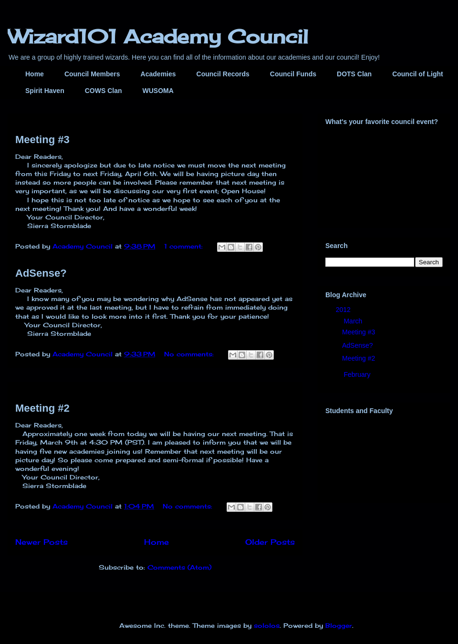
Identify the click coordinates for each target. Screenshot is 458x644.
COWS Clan (103, 90)
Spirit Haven (44, 90)
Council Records (223, 74)
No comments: (190, 354)
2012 (344, 309)
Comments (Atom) (179, 567)
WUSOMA (157, 90)
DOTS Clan (354, 74)
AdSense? (41, 273)
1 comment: (184, 246)
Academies (158, 74)
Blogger (338, 625)
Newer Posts (41, 542)
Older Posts (270, 542)
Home (34, 74)
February (358, 374)
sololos (267, 625)
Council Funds (293, 74)
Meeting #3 (42, 139)
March (354, 321)
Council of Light (417, 74)
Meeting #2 (42, 408)
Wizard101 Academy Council (158, 36)
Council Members (92, 74)
